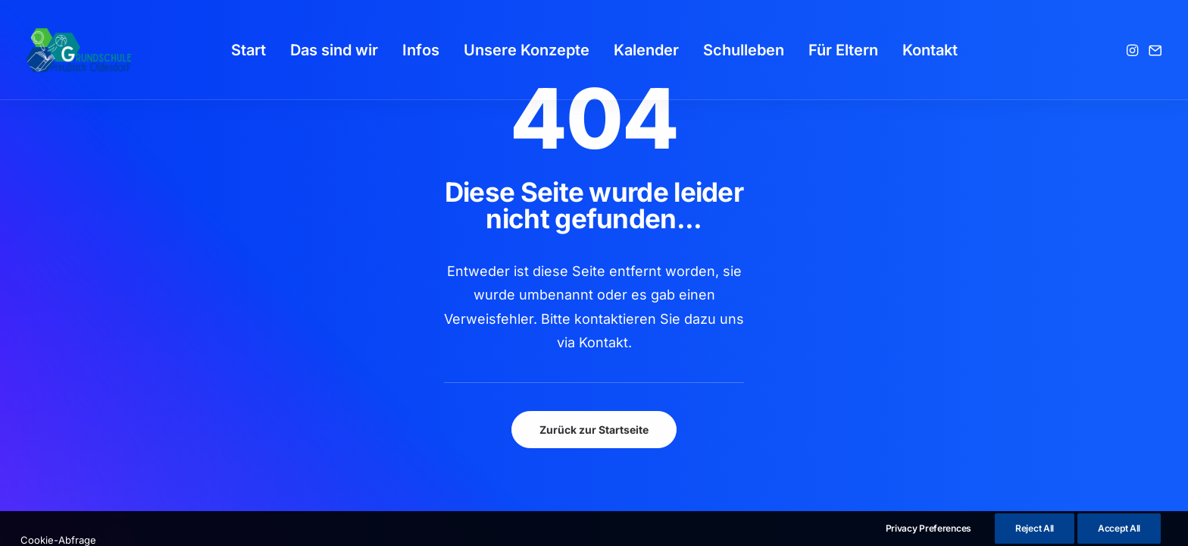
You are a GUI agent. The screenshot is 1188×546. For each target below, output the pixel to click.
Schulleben (743, 50)
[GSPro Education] (79, 50)
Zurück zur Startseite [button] (594, 429)
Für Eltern (843, 50)
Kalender (646, 50)
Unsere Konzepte (526, 50)
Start (248, 50)
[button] (1133, 50)
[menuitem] (248, 50)
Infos (420, 50)
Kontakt (930, 50)
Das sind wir (334, 50)
